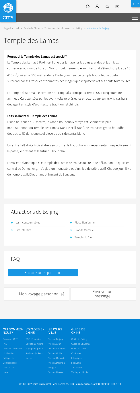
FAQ (5, 344)
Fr (134, 3)
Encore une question (42, 272)
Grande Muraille (84, 230)
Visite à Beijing (55, 339)
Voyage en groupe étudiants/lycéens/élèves (34, 353)
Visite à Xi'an (54, 344)
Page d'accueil (11, 28)
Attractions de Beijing (98, 28)
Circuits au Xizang (34, 344)
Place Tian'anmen (85, 222)
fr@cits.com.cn (118, 6)
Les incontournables (27, 222)
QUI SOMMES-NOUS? (13, 331)
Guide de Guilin (78, 348)
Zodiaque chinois (79, 372)
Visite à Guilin (55, 353)
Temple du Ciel (83, 237)
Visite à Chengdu (56, 358)
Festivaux (76, 363)
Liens (5, 372)
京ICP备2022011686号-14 (108, 384)
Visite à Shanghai (56, 348)
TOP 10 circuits (33, 339)
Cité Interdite (23, 230)
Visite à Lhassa (55, 372)
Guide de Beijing (79, 339)
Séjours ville (55, 331)
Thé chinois (76, 367)
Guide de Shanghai (80, 344)
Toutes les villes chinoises (57, 28)
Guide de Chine (32, 28)
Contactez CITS (10, 339)
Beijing (78, 28)
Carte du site (9, 367)
